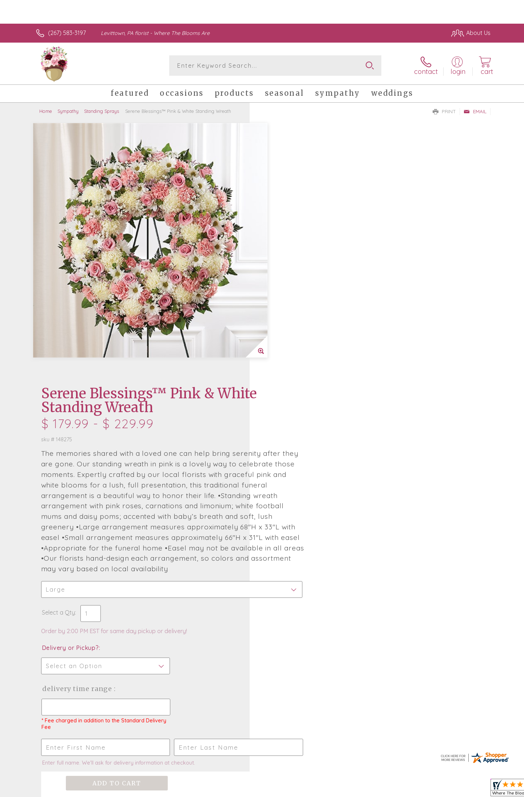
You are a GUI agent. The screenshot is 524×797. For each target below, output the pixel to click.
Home (45, 111)
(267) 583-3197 (67, 32)
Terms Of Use (331, 789)
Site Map (471, 789)
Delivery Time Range (298, 446)
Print (444, 111)
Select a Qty (279, 370)
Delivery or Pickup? (291, 405)
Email (475, 111)
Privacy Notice (374, 789)
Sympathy (68, 111)
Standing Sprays (101, 111)
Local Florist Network (426, 789)
